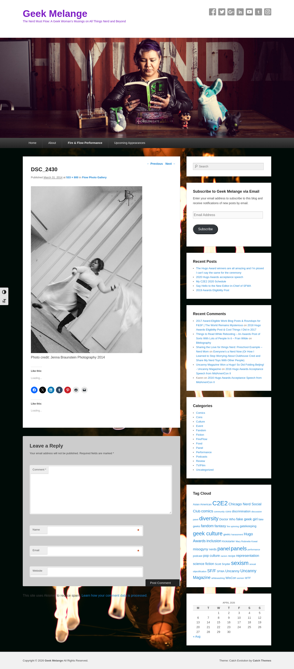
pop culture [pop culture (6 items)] (211, 555)
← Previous (155, 163)
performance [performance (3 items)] (254, 549)
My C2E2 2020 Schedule (211, 281)
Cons (199, 417)
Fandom (201, 430)
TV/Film (200, 465)
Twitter (221, 11)
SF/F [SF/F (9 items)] (211, 570)
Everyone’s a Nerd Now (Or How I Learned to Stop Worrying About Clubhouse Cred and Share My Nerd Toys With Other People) (228, 356)
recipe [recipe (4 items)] (231, 555)
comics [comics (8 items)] (207, 511)
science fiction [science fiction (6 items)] (203, 564)
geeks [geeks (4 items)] (227, 534)
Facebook (212, 11)
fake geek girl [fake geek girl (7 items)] (247, 519)
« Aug (196, 636)
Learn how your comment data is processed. (114, 595)
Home (32, 143)
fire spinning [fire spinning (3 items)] (233, 526)
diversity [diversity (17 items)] (208, 518)
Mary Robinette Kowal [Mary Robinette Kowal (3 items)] (246, 541)
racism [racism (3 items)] (224, 556)
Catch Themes (262, 660)
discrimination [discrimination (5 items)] (241, 511)
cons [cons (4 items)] (228, 511)
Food (199, 443)
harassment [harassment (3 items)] (237, 534)
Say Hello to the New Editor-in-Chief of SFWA (223, 285)
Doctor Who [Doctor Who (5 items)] (227, 519)
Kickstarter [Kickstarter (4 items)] (228, 541)
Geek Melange (55, 13)
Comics (200, 412)
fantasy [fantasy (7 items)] (220, 526)
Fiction (200, 434)
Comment (39, 469)
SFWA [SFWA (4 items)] (220, 571)
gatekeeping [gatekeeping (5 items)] (248, 526)
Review (200, 461)
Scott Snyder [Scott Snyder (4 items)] (222, 564)
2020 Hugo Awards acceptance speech (219, 277)
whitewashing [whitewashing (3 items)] (218, 578)
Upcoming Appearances (129, 143)
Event (199, 426)
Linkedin (240, 11)
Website (37, 570)
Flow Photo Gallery (94, 177)
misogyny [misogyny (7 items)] (200, 549)
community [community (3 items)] (219, 511)
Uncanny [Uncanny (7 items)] (232, 571)
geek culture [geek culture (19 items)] (208, 533)
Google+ (230, 11)
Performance (204, 452)
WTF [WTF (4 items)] (248, 578)
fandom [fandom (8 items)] (207, 526)
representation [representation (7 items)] (247, 555)
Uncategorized (205, 469)
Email (36, 550)
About (52, 143)
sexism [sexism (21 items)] (240, 563)
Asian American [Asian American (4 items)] (202, 504)
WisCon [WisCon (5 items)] (231, 578)
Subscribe (205, 229)
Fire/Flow (201, 439)
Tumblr (258, 11)
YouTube (249, 11)
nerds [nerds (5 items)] (213, 549)
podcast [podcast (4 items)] (197, 555)
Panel (199, 447)
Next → (170, 163)
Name (36, 529)
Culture (200, 421)
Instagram (267, 11)
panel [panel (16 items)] (223, 548)
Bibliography (203, 342)
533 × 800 (72, 177)
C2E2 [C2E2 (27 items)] (220, 503)
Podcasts (201, 456)
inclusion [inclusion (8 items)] (214, 541)
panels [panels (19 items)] (239, 548)
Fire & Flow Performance (85, 143)
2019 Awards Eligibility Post (212, 290)
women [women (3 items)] (240, 578)
